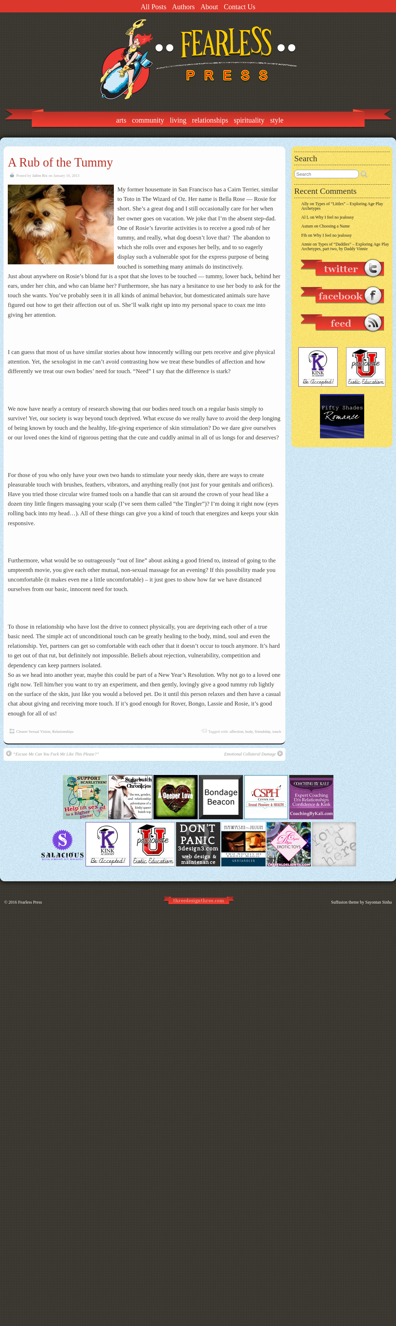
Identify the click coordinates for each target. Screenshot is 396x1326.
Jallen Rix (39, 175)
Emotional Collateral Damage (253, 754)
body (249, 731)
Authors (183, 7)
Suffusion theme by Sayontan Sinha (361, 902)
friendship (262, 731)
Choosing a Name (334, 226)
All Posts (154, 7)
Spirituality (249, 120)
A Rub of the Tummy (60, 162)
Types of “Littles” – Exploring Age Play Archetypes (342, 206)
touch (277, 731)
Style (277, 120)
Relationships (210, 120)
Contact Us (239, 7)
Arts (121, 120)
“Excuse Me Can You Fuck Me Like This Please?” (52, 754)
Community (148, 120)
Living (178, 120)
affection (236, 731)
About (209, 7)
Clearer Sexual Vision (33, 731)
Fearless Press (30, 902)
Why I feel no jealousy (334, 217)
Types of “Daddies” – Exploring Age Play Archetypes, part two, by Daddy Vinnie (345, 246)
